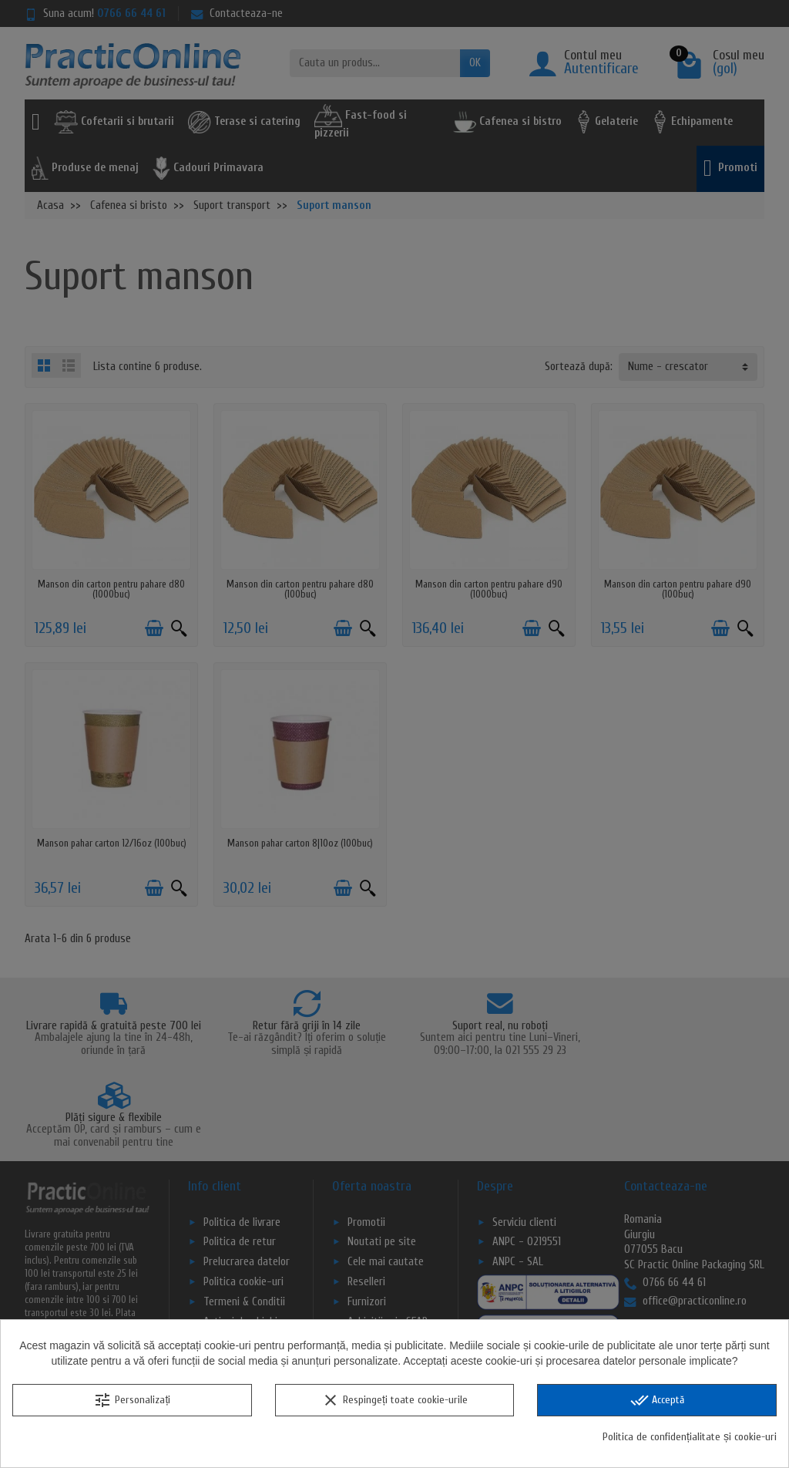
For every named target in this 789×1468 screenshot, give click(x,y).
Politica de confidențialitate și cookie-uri (690, 1436)
